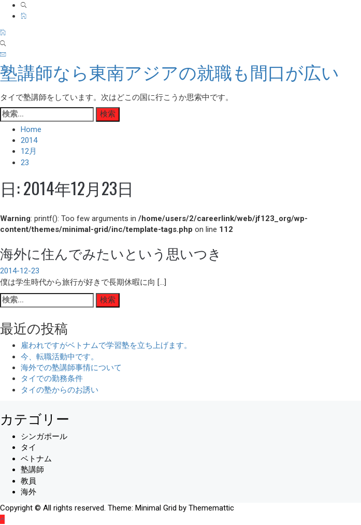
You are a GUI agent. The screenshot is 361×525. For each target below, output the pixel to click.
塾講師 (32, 469)
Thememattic (211, 508)
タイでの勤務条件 (52, 378)
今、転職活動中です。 (59, 356)
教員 (28, 481)
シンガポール (44, 436)
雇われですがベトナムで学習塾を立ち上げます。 (106, 345)
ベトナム (36, 458)
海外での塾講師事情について (71, 367)
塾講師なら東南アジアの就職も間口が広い (169, 73)
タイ (28, 447)
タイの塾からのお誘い (59, 390)
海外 (28, 492)
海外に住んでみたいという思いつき (111, 253)
